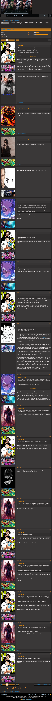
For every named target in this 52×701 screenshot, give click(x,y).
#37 (50, 560)
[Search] (50, 15)
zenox (8, 220)
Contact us (30, 694)
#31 (50, 374)
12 (14, 40)
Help (48, 694)
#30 (50, 323)
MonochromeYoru (8, 488)
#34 (50, 467)
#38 (50, 591)
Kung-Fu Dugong (8, 344)
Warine (8, 189)
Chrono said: (20, 439)
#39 (50, 622)
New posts (3, 17)
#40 (50, 653)
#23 (50, 106)
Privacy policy (43, 694)
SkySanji (8, 63)
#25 (50, 168)
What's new (16, 15)
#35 (50, 498)
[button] (12, 15)
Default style (4, 694)
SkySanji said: (20, 201)
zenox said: (20, 45)
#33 (50, 436)
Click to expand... (33, 56)
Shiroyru (8, 158)
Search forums (9, 17)
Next (17, 40)
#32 (50, 405)
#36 (50, 529)
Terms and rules (37, 694)
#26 (50, 199)
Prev (3, 40)
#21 (50, 42)
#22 (50, 73)
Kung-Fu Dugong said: (22, 377)
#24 (50, 137)
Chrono (3, 26)
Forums (3, 15)
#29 (50, 292)
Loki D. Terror (8, 127)
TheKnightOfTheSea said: (23, 108)
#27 (50, 230)
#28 (50, 261)
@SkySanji (43, 337)
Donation (9, 15)
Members (24, 15)
